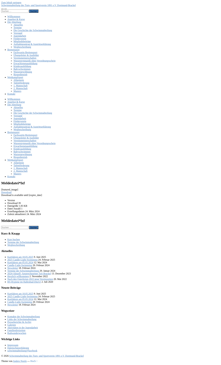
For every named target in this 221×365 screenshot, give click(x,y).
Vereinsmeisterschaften (25, 58)
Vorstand (18, 33)
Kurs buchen (13, 239)
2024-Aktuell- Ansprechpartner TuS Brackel (29, 273)
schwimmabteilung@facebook (22, 350)
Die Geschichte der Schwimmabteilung (33, 30)
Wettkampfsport (15, 77)
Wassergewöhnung (23, 71)
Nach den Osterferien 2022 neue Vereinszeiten (30, 279)
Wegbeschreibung (22, 47)
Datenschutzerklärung (18, 348)
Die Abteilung (14, 22)
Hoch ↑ (34, 361)
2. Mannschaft (21, 88)
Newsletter (12, 268)
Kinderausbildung (22, 66)
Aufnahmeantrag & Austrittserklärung (32, 44)
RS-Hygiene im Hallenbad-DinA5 (24, 282)
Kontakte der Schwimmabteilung (23, 316)
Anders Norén (20, 361)
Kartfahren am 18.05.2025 (20, 257)
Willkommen (13, 16)
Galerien (11, 325)
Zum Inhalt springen (11, 2)
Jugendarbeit (20, 36)
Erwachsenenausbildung (25, 63)
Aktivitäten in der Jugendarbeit (22, 327)
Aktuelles (18, 24)
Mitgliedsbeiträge (22, 41)
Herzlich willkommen (18, 276)
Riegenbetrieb (20, 74)
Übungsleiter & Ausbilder (26, 55)
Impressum (12, 345)
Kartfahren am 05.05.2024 (20, 262)
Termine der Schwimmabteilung (23, 242)
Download (6, 192)
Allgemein (19, 80)
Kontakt (11, 94)
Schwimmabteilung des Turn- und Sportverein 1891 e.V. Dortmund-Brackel (38, 5)
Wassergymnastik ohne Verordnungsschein (35, 60)
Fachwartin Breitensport (25, 52)
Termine (18, 27)
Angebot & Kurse (16, 19)
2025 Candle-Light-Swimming (22, 259)
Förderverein (20, 38)
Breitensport (13, 49)
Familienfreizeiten (16, 330)
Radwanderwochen (16, 333)
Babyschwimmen (22, 69)
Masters (17, 91)
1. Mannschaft (21, 85)
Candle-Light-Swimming (19, 265)
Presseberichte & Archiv (19, 322)
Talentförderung (21, 83)
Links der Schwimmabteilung (21, 319)
